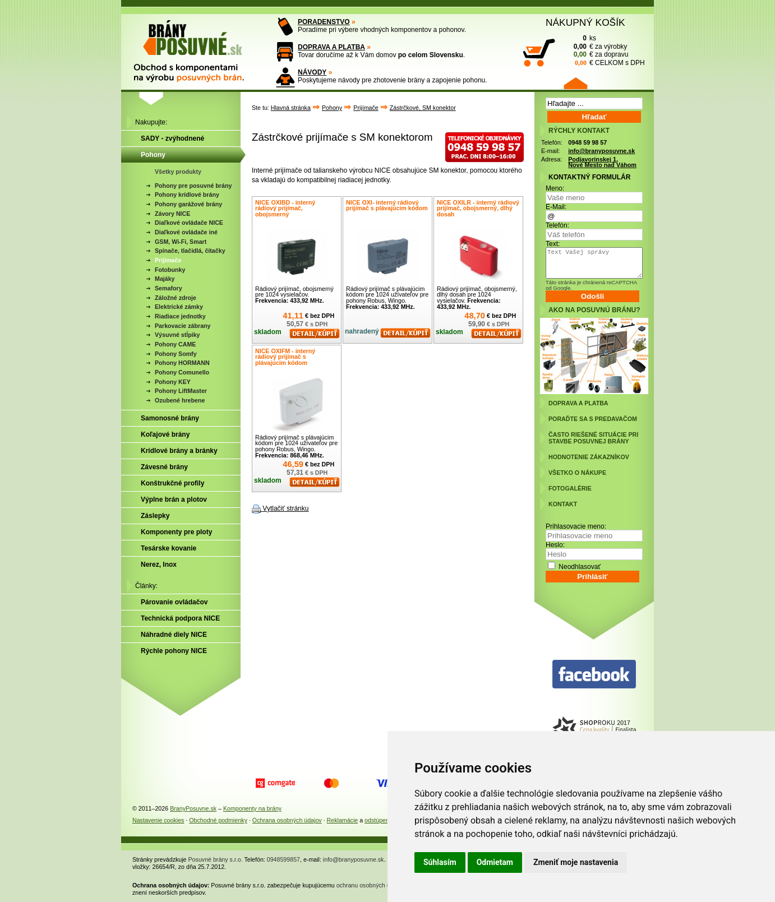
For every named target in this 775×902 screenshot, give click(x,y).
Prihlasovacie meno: (576, 526)
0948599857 (283, 859)
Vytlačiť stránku (285, 508)
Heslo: (555, 545)
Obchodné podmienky (218, 820)
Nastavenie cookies (158, 820)
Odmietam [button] (495, 862)
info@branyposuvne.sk (601, 150)
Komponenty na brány (252, 808)
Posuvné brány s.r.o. (215, 859)
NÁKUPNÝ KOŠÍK (585, 22)
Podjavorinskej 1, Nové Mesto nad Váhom (602, 162)
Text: (553, 244)
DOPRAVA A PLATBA (331, 47)
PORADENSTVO (324, 22)
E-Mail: (556, 207)
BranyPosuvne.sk (193, 808)
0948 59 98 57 (587, 142)
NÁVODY (312, 72)
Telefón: (557, 225)
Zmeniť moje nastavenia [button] (575, 862)
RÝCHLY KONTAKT (579, 131)
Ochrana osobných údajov (287, 820)
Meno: (555, 188)
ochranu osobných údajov (370, 885)
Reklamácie (342, 820)
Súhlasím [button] (439, 862)
